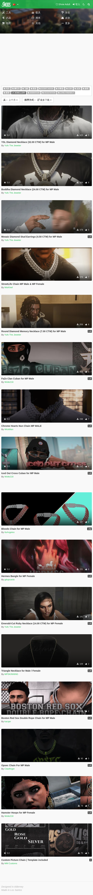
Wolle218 (8, 382)
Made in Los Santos (11, 890)
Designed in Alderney (12, 886)
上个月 (10, 100)
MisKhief (8, 287)
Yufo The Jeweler (12, 145)
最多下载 (38, 100)
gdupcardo (9, 579)
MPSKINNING (11, 674)
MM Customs (10, 863)
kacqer (7, 721)
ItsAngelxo (9, 532)
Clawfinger (9, 769)
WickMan (8, 429)
